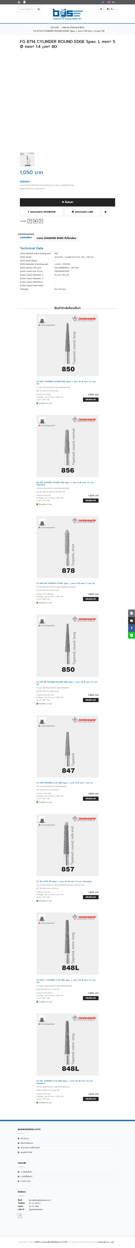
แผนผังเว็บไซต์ (26, 1152)
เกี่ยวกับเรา (25, 1138)
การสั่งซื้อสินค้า (26, 1176)
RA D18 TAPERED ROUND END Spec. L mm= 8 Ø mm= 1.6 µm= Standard (65, 483)
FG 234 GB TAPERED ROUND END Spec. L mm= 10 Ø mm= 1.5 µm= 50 (67, 683)
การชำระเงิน (25, 1181)
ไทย (112, 2)
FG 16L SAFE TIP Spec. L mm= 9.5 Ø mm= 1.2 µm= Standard (63, 881)
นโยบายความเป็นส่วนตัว (30, 1148)
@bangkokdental (35, 1209)
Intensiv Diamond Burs (73, 27)
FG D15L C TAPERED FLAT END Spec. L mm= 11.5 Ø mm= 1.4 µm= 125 (66, 981)
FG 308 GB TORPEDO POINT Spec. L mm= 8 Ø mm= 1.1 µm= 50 (65, 583)
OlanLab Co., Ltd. (106, 1242)
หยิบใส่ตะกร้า (90, 399)
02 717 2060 (34, 1206)
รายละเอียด (26, 237)
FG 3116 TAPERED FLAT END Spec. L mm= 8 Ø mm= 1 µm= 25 (64, 782)
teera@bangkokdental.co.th (40, 1200)
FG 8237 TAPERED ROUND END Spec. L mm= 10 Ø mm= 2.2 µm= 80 (66, 382)
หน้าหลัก (55, 27)
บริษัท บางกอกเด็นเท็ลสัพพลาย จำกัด (51, 1242)
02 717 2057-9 (34, 1203)
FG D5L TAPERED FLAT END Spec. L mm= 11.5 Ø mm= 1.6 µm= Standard (64, 1082)
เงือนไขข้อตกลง (27, 1143)
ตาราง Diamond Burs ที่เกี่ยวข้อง (56, 238)
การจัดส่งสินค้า (26, 1172)
